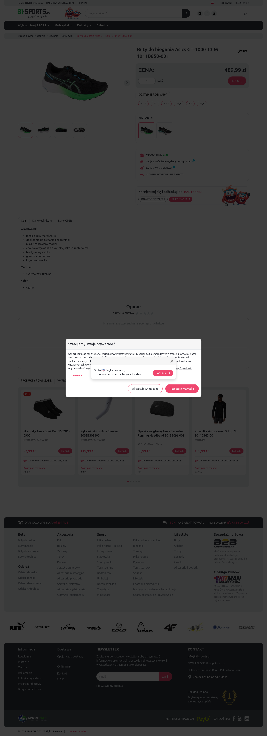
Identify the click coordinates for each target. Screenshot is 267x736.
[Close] (172, 361)
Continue (163, 373)
